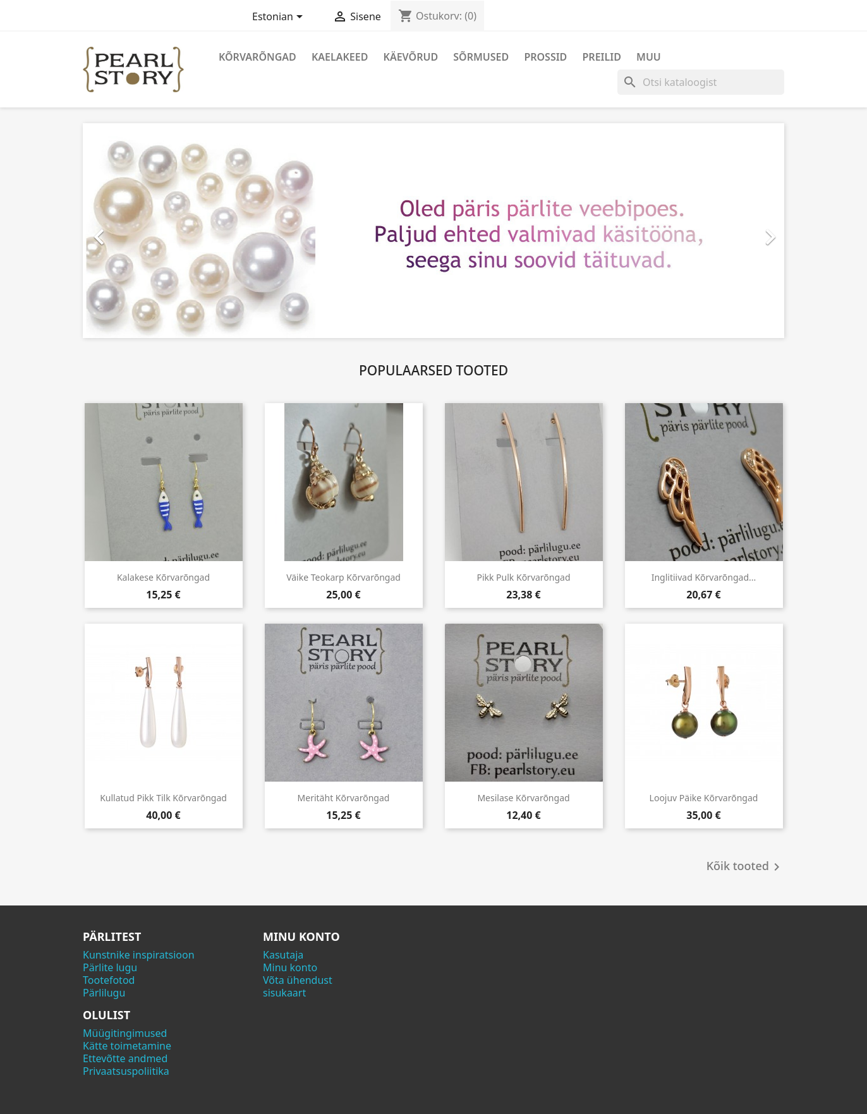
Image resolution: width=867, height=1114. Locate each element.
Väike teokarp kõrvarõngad (343, 577)
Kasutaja (283, 955)
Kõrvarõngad (257, 57)
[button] (135, 230)
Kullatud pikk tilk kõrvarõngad (163, 798)
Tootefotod (109, 980)
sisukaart (284, 993)
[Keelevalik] (279, 17)
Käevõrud (411, 57)
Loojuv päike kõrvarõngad (704, 798)
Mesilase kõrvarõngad (523, 798)
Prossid (545, 57)
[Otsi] (700, 82)
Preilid (602, 57)
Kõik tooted (745, 867)
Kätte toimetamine (127, 1046)
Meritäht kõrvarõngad (344, 798)
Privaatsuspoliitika (126, 1071)
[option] (433, 230)
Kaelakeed (340, 57)
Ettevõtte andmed (125, 1058)
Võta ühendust (297, 980)
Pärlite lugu (110, 967)
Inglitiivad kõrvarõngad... (704, 577)
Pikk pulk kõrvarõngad (523, 577)
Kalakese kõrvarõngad (163, 577)
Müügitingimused (125, 1033)
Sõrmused (481, 57)
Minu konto (290, 967)
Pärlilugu (104, 993)
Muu (648, 57)
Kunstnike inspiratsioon (139, 955)
